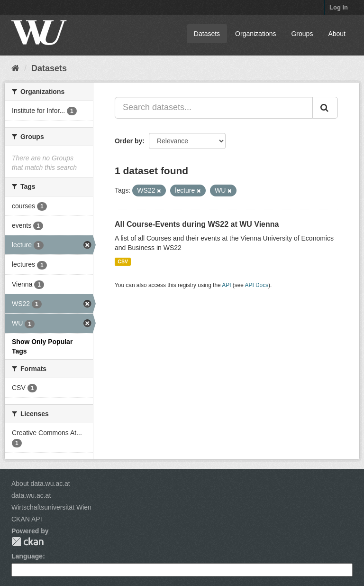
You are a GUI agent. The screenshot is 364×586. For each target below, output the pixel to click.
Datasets (207, 33)
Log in (338, 7)
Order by (128, 141)
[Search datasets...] (214, 108)
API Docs (257, 285)
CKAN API (26, 519)
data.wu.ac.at (31, 495)
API (226, 285)
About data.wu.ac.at (40, 483)
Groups (302, 33)
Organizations (255, 33)
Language (27, 556)
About (337, 33)
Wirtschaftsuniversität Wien (51, 507)
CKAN (27, 542)
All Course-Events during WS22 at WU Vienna (197, 224)
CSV (123, 261)
